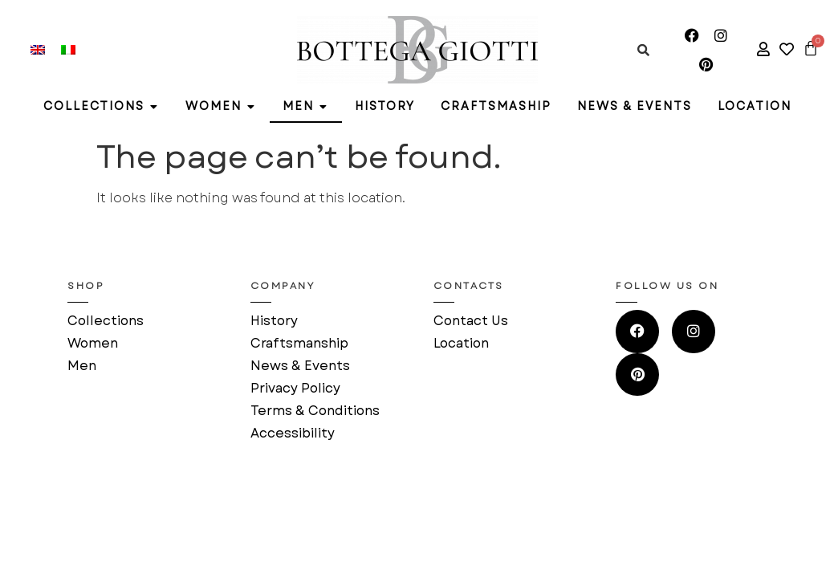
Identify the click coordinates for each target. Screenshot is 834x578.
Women (92, 343)
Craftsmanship (299, 343)
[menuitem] (37, 50)
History (274, 320)
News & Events (300, 365)
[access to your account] (763, 49)
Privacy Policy (295, 388)
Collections (105, 320)
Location (461, 343)
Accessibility (292, 433)
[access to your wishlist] (786, 49)
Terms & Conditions (315, 410)
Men (81, 365)
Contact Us (470, 320)
